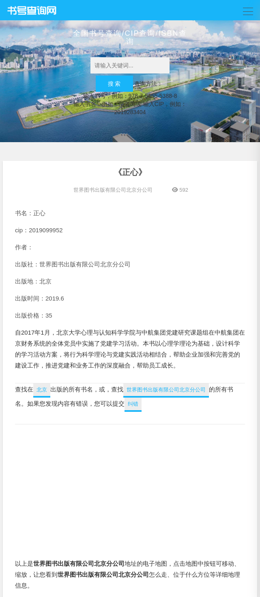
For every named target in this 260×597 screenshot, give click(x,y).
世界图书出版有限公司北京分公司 (113, 190)
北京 (42, 390)
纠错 (133, 404)
